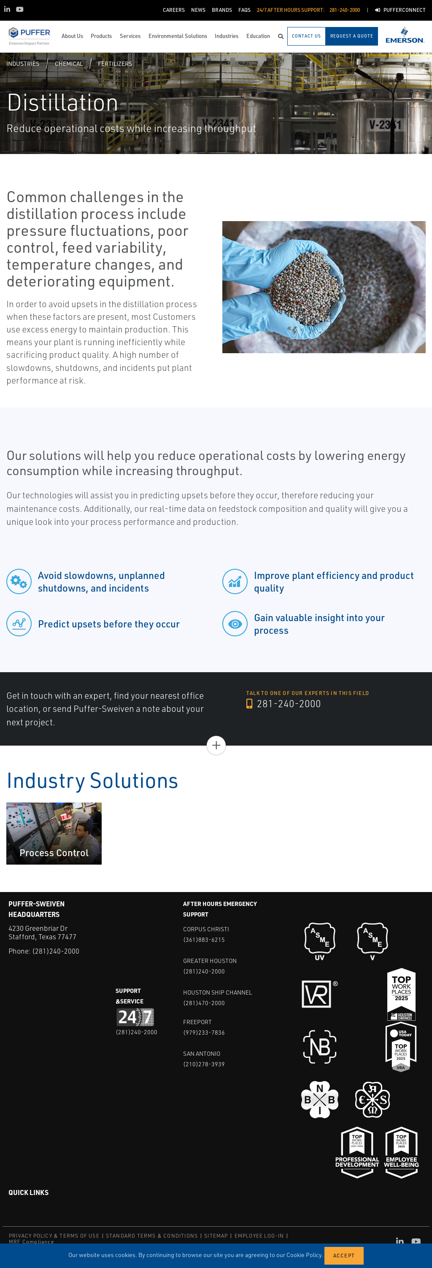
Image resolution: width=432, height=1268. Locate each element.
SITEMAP (216, 1236)
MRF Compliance (31, 1241)
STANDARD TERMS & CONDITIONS (152, 1236)
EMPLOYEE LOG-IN (259, 1236)
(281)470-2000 (204, 1002)
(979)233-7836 (204, 1032)
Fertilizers (115, 63)
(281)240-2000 (55, 950)
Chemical (69, 63)
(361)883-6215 (204, 939)
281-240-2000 (284, 704)
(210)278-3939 (204, 1064)
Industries (22, 63)
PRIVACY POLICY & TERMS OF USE (54, 1236)
